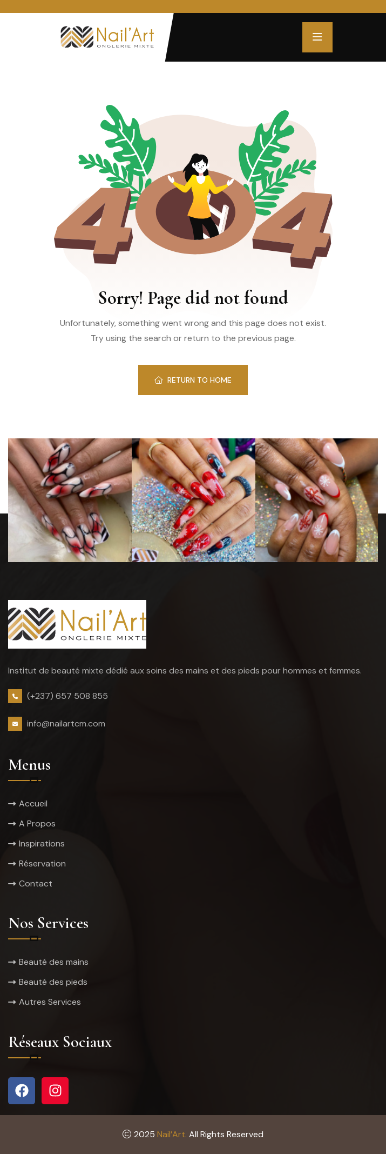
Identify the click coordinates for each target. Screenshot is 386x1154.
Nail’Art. (172, 1134)
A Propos (37, 823)
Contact (35, 883)
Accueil (33, 803)
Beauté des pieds (53, 982)
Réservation (42, 863)
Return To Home (193, 380)
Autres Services (50, 1002)
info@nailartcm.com (66, 723)
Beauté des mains (54, 962)
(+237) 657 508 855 (67, 696)
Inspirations (42, 843)
